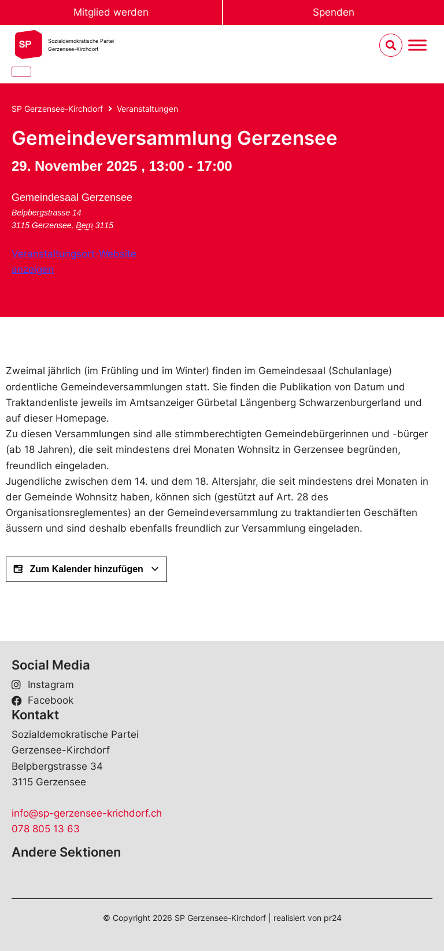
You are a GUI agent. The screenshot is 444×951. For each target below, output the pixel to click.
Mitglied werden (111, 12)
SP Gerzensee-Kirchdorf (57, 109)
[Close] (21, 72)
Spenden (333, 12)
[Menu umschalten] (417, 45)
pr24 (333, 918)
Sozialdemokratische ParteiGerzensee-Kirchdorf (81, 45)
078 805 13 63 (46, 829)
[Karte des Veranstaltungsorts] (263, 237)
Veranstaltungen (147, 109)
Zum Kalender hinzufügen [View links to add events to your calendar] (86, 569)
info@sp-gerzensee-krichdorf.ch (87, 813)
